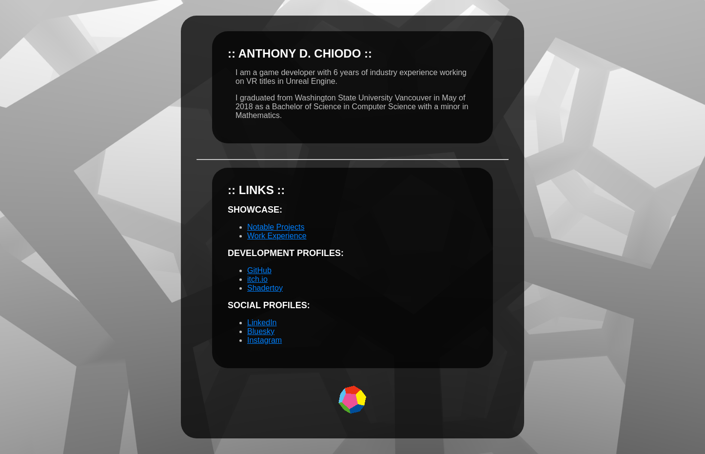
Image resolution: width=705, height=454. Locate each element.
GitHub (259, 270)
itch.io (257, 279)
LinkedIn (262, 322)
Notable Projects (275, 227)
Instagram (264, 340)
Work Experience (277, 236)
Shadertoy (265, 288)
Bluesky (260, 331)
